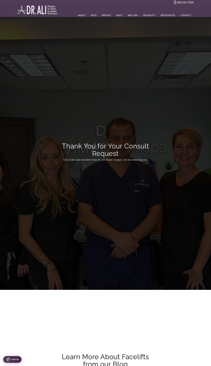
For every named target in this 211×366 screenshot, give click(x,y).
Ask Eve (12, 359)
